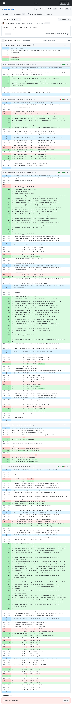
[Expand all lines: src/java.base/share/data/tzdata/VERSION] (36, 45)
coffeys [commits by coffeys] (24, 23)
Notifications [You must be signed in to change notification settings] (40, 9)
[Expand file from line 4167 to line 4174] (6, 373)
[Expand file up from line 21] (5, 48)
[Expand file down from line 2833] (6, 243)
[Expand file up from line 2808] (6, 176)
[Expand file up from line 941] (6, 68)
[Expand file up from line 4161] (6, 353)
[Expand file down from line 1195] (6, 618)
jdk (13, 9)
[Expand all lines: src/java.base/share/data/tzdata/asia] (34, 99)
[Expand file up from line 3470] (6, 138)
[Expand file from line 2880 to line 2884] (6, 265)
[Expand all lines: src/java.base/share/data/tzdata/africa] (35, 64)
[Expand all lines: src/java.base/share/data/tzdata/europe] (35, 172)
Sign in (63, 3)
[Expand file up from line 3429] (6, 103)
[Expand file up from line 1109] (6, 470)
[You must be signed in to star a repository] (64, 9)
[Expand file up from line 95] (6, 428)
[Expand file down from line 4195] (6, 420)
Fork (52, 9)
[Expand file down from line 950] (6, 94)
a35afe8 (53, 33)
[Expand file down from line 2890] (6, 286)
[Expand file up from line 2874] (6, 245)
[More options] (68, 45)
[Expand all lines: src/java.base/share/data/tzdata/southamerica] (36, 466)
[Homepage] (36, 3)
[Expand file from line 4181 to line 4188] (6, 398)
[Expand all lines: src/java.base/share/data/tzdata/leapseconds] (36, 425)
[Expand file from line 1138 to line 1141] (6, 512)
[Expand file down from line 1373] (6, 692)
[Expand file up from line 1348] (6, 620)
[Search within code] (52, 40)
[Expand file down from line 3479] (6, 168)
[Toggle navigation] (3, 3)
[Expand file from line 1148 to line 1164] (6, 535)
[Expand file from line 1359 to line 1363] (6, 658)
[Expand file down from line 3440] (6, 136)
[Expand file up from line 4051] (6, 288)
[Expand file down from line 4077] (6, 350)
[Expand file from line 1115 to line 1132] (6, 490)
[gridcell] (36, 48)
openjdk (7, 9)
